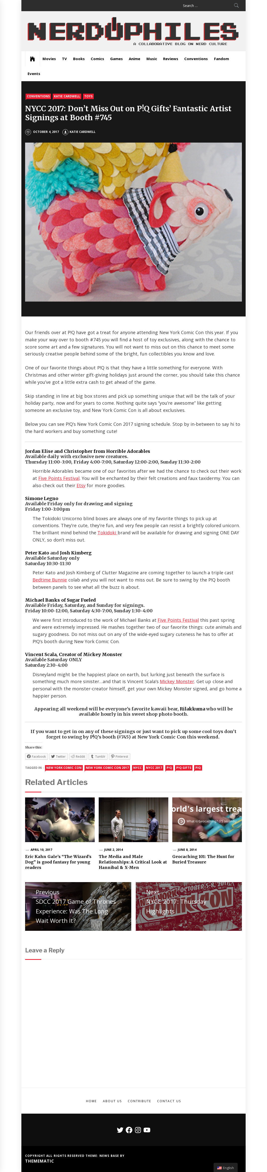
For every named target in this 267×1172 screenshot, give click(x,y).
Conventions (196, 58)
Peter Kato (37, 553)
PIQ (198, 768)
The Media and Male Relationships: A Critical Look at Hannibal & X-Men (133, 862)
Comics (97, 58)
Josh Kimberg (75, 553)
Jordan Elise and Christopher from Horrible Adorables (87, 451)
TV (64, 58)
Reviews (170, 58)
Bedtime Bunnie (50, 580)
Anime (134, 58)
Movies (49, 58)
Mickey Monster (177, 681)
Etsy (81, 485)
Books (79, 58)
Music (151, 58)
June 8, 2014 (187, 850)
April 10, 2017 (41, 850)
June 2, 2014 (113, 850)
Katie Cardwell (67, 96)
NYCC (137, 768)
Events (34, 73)
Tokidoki (107, 533)
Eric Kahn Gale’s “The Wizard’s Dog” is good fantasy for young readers (58, 862)
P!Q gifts (183, 768)
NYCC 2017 (154, 768)
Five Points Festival (59, 478)
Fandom (221, 58)
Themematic (39, 1161)
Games (116, 58)
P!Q (169, 768)
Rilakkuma (192, 709)
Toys (88, 96)
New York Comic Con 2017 (107, 768)
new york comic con (64, 768)
